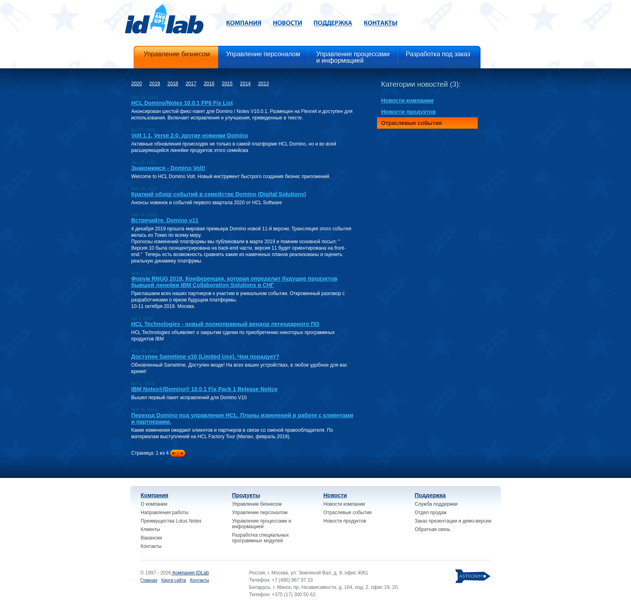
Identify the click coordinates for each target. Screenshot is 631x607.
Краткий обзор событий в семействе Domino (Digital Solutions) (218, 194)
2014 (245, 83)
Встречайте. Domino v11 (164, 220)
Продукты (246, 495)
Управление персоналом (260, 512)
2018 (172, 83)
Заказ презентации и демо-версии (453, 521)
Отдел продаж (431, 512)
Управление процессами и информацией (261, 523)
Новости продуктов (345, 521)
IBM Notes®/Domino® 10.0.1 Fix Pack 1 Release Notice (204, 389)
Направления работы (165, 512)
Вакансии (151, 538)
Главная (148, 580)
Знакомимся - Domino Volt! (168, 168)
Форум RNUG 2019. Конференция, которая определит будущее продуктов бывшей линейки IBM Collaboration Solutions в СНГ (234, 281)
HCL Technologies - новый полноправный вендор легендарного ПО (225, 324)
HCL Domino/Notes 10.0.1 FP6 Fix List (182, 103)
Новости (335, 495)
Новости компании (344, 504)
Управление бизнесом (257, 504)
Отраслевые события (348, 512)
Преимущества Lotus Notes (171, 521)
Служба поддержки (436, 504)
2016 (209, 83)
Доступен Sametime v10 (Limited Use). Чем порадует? (205, 356)
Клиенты (150, 529)
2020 (136, 83)
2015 (227, 83)
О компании (154, 504)
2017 (191, 83)
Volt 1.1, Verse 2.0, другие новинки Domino (189, 135)
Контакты (151, 546)
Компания (155, 495)
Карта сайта (173, 580)
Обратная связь (432, 529)
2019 (154, 83)
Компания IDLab (190, 573)
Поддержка (430, 495)
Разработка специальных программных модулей (260, 537)
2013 (263, 83)
